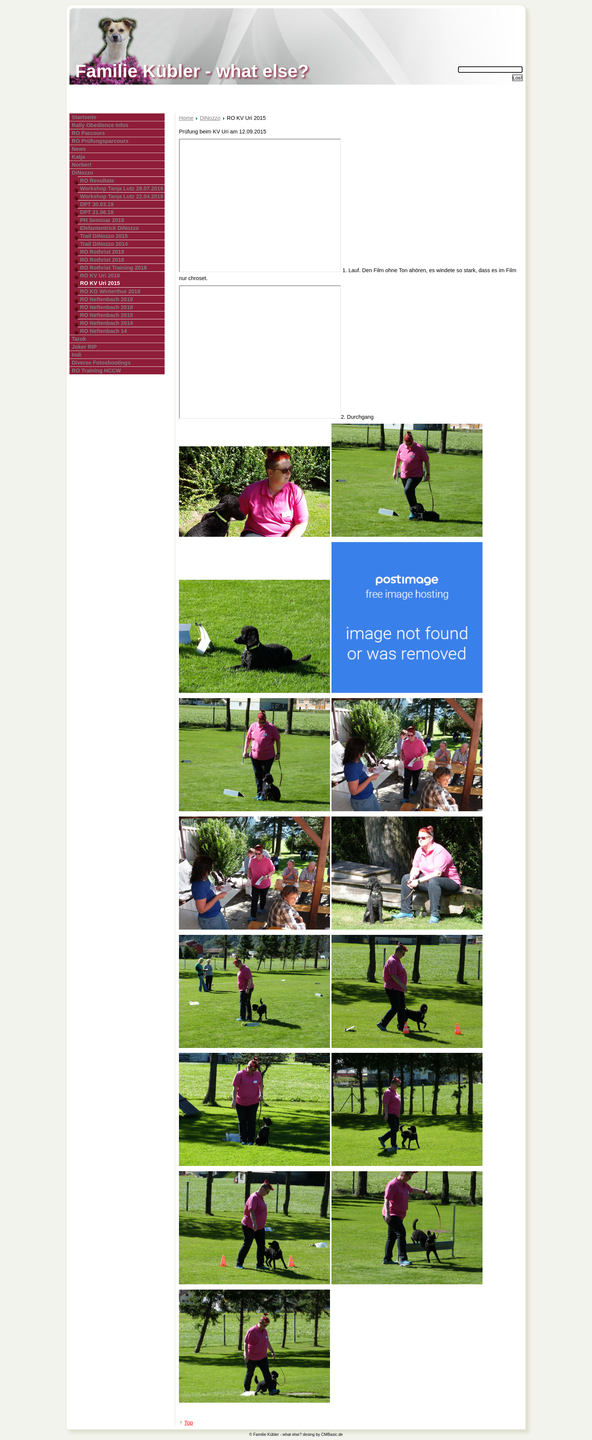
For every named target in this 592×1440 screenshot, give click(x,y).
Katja (78, 157)
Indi (77, 355)
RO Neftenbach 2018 (106, 307)
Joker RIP (84, 347)
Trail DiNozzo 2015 (104, 236)
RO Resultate (97, 181)
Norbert (81, 165)
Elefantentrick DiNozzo (109, 228)
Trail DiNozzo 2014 (104, 244)
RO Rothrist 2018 (102, 260)
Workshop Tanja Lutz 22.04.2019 (121, 196)
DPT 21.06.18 (97, 212)
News (79, 149)
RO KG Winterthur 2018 (110, 291)
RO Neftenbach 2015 (106, 315)
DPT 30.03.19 (97, 204)
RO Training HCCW (96, 371)
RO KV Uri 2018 (100, 276)
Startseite (84, 117)
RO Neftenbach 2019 (106, 299)
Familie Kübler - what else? (192, 71)
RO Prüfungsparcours (100, 141)
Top (188, 1423)
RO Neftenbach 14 (103, 331)
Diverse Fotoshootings (101, 363)
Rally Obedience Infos (100, 125)
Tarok (79, 339)
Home (186, 118)
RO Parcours (88, 133)
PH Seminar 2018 (102, 220)
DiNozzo (82, 173)
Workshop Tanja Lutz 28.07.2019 (121, 188)
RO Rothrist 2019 (102, 252)
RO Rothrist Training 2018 (113, 268)
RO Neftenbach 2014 (106, 323)
